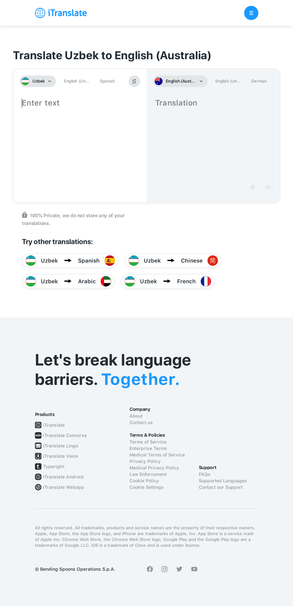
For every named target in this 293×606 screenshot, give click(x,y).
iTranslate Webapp (63, 487)
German (259, 81)
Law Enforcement (148, 474)
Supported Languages (223, 480)
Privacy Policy (145, 461)
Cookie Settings (147, 487)
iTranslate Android (63, 476)
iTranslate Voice (60, 456)
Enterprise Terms (148, 448)
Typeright (53, 466)
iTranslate (54, 425)
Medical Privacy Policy (154, 467)
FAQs (204, 474)
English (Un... (76, 81)
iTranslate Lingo (60, 445)
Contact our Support (221, 487)
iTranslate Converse (65, 435)
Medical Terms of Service (157, 454)
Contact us (141, 422)
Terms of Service (148, 441)
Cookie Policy (144, 480)
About (136, 416)
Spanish (107, 81)
